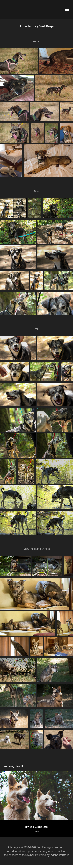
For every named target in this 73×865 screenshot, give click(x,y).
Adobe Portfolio (59, 855)
